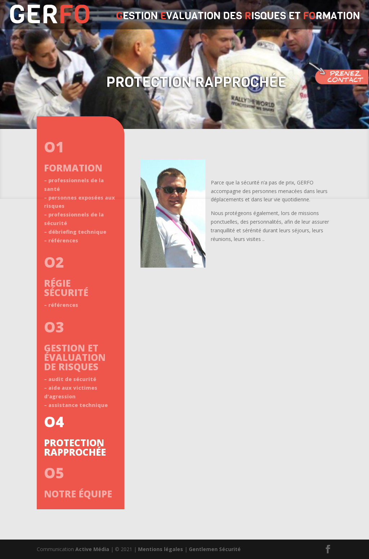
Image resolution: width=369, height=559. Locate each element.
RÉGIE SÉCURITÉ (66, 288)
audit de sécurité (72, 379)
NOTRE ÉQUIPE (78, 493)
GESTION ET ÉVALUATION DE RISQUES (75, 357)
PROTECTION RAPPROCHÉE (75, 447)
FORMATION (73, 167)
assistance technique (78, 405)
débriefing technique (77, 231)
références (63, 240)
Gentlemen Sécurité (215, 549)
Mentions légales (160, 549)
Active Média (92, 549)
